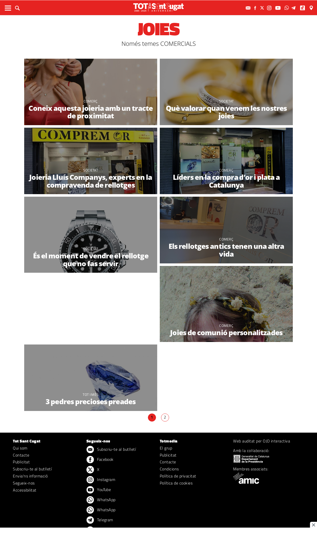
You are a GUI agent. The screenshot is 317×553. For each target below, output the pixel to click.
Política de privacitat (178, 476)
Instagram (100, 480)
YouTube (98, 490)
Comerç (91, 101)
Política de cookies (176, 483)
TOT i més (91, 394)
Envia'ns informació (30, 476)
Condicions (169, 469)
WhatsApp (101, 500)
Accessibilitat (25, 490)
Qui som (20, 448)
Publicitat (21, 462)
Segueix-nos (24, 483)
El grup (166, 448)
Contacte (21, 455)
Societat (226, 101)
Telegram (99, 520)
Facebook (100, 460)
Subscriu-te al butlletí (32, 469)
